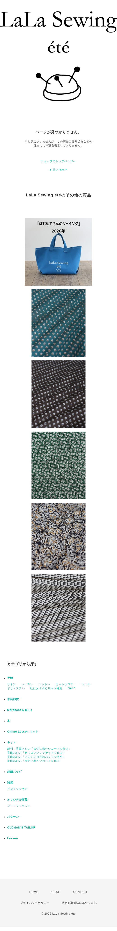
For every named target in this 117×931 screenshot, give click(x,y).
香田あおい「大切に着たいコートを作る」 (35, 761)
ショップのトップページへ (58, 161)
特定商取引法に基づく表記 (79, 902)
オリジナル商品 (17, 799)
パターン (13, 816)
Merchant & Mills (19, 710)
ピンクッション (17, 788)
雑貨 (10, 782)
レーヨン (27, 684)
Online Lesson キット (22, 731)
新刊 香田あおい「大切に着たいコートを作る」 (39, 748)
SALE (72, 688)
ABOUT (56, 892)
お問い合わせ (58, 169)
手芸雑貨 (13, 699)
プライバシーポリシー (35, 902)
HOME (33, 892)
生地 (10, 678)
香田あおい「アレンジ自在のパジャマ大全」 (36, 756)
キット (11, 742)
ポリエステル (16, 688)
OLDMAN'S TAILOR (21, 827)
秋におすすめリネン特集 (46, 688)
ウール (84, 684)
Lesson (12, 838)
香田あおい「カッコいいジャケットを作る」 (36, 752)
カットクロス (64, 684)
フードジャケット (19, 806)
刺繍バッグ (14, 771)
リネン (11, 684)
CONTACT (80, 892)
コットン (44, 684)
